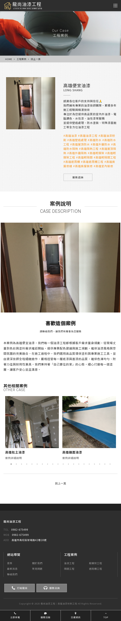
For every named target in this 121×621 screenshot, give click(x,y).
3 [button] (21, 464)
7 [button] (42, 464)
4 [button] (26, 464)
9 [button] (53, 464)
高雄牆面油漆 (72, 452)
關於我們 (37, 563)
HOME (8, 59)
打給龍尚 (19, 588)
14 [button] (79, 464)
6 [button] (37, 464)
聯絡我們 (12, 574)
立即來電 (15, 615)
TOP (105, 615)
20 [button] (110, 464)
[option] (32, 429)
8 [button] (47, 464)
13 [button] (73, 464)
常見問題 (37, 569)
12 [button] (68, 464)
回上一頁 (36, 59)
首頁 (9, 563)
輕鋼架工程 (95, 563)
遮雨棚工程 (95, 569)
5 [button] (32, 464)
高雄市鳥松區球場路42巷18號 (25, 540)
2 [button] (16, 464)
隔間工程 (69, 569)
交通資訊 (76, 615)
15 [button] (84, 464)
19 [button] (105, 464)
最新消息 (12, 569)
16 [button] (89, 464)
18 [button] (99, 464)
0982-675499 (15, 529)
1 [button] (11, 464)
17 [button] (94, 464)
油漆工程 (69, 563)
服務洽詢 (52, 588)
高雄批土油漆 (15, 452)
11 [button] (63, 464)
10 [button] (58, 464)
